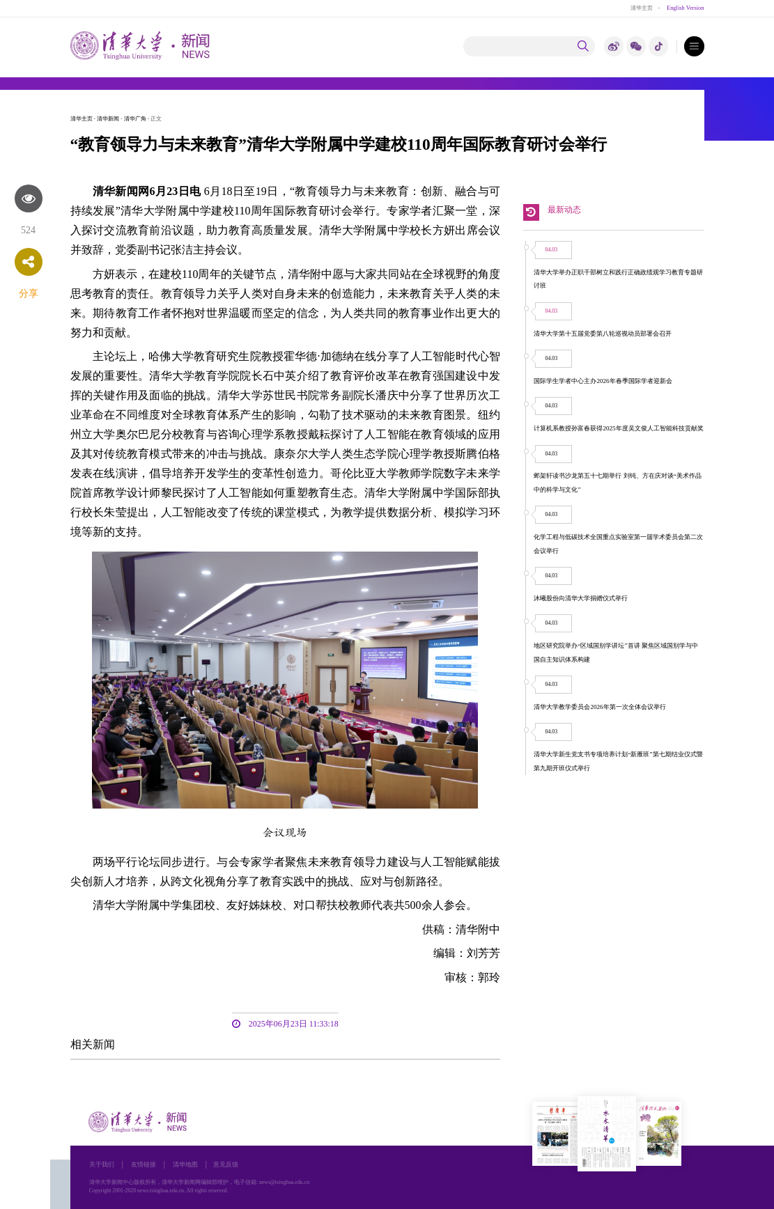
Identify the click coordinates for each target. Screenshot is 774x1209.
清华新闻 (108, 119)
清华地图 (185, 1164)
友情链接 (143, 1164)
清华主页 (641, 7)
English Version (685, 7)
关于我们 (101, 1164)
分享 (28, 293)
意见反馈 (225, 1164)
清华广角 (135, 119)
